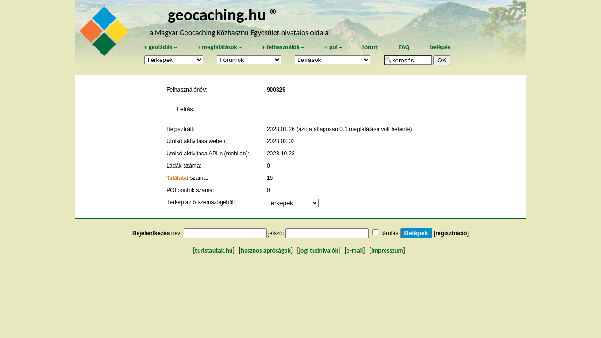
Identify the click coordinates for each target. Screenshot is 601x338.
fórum (370, 47)
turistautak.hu (213, 250)
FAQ (404, 47)
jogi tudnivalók (319, 250)
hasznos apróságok (266, 250)
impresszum (387, 250)
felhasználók (283, 47)
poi (333, 47)
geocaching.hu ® (223, 14)
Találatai (177, 178)
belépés (440, 47)
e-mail (355, 250)
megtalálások (219, 47)
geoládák (160, 47)
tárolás (389, 233)
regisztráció (451, 233)
